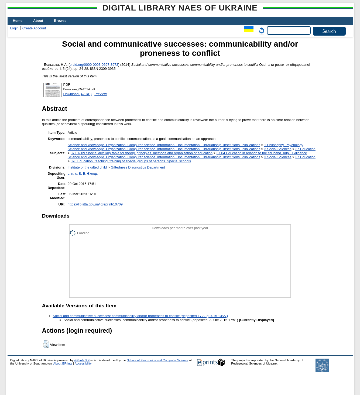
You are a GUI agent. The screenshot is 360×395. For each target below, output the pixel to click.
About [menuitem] (38, 21)
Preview (100, 94)
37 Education (305, 149)
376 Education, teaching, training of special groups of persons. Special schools (131, 161)
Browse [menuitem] (60, 21)
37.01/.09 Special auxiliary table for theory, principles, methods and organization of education (141, 153)
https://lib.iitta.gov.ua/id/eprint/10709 (95, 204)
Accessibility (83, 363)
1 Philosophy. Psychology (283, 145)
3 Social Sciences (278, 149)
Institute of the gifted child (87, 167)
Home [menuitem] (18, 21)
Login (14, 28)
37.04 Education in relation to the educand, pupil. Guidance (262, 153)
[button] (46, 344)
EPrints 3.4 (82, 360)
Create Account (34, 28)
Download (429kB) (77, 94)
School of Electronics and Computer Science (157, 360)
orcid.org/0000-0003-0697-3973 (94, 65)
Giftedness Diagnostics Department (138, 167)
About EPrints (62, 363)
